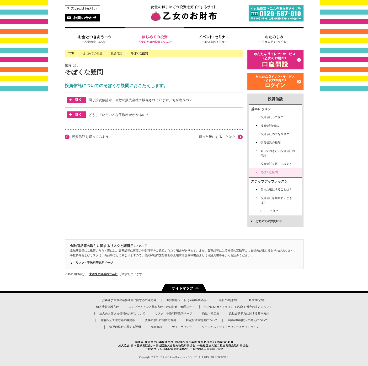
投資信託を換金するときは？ (276, 200)
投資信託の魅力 (271, 125)
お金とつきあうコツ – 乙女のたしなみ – (94, 38)
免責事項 (156, 327)
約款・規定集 (210, 313)
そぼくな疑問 (139, 53)
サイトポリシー (182, 327)
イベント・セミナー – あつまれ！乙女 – (214, 38)
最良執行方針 (257, 300)
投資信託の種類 (271, 142)
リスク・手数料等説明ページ (94, 262)
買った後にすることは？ (217, 137)
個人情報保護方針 (107, 306)
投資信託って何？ (272, 117)
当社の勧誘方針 (229, 300)
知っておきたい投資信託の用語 (278, 153)
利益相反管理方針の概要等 (118, 320)
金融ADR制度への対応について (247, 320)
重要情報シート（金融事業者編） (187, 300)
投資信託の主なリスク (275, 134)
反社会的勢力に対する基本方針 (249, 313)
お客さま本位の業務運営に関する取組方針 (129, 300)
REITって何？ (269, 211)
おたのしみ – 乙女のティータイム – (274, 38)
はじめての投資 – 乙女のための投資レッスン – (154, 38)
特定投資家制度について (202, 320)
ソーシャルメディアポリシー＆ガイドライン (230, 327)
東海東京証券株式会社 (103, 274)
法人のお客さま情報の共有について (122, 313)
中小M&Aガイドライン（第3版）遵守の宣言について (238, 306)
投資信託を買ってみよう (90, 137)
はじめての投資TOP (269, 221)
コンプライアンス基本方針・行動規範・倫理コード (162, 306)
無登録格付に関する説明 (125, 327)
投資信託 (275, 99)
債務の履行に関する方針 (160, 320)
